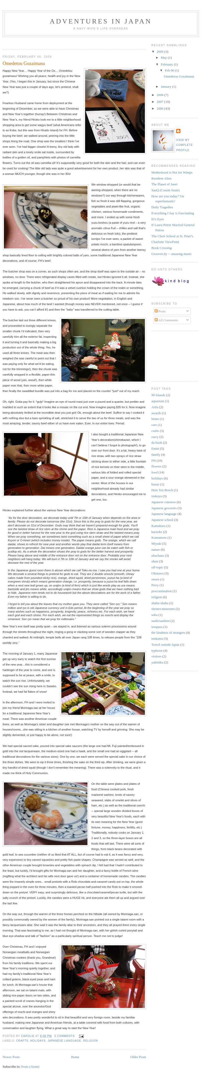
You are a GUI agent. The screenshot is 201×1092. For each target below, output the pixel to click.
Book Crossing (161, 248)
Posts (160, 311)
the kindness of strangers (168, 632)
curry (154, 437)
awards (156, 413)
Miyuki (156, 543)
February (167, 64)
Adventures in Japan (101, 21)
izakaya (156, 496)
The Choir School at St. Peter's (172, 236)
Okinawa (157, 573)
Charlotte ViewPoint (165, 242)
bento (155, 419)
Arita (154, 407)
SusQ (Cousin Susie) (165, 190)
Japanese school (162, 520)
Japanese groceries (164, 508)
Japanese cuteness (163, 502)
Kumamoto (159, 537)
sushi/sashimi (160, 621)
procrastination (161, 591)
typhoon (157, 650)
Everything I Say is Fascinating (172, 213)
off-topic (157, 567)
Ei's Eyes (157, 219)
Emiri (155, 448)
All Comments (166, 320)
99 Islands (158, 395)
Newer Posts (11, 1057)
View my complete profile (184, 145)
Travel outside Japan (165, 644)
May (164, 58)
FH (153, 460)
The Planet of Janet (164, 184)
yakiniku (157, 662)
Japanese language (64, 1040)
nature (155, 549)
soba (154, 615)
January (166, 86)
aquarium (157, 401)
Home (75, 1057)
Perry (155, 585)
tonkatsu (157, 638)
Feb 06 (170, 70)
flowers (156, 466)
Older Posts (138, 1057)
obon (154, 561)
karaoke (156, 532)
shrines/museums (163, 609)
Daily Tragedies (162, 207)
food (154, 472)
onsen (155, 579)
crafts (22, 1040)
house (155, 484)
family (155, 454)
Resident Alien (161, 178)
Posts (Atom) (30, 1067)
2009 (160, 52)
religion (90, 1040)
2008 (160, 95)
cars (154, 425)
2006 (160, 108)
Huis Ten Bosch (162, 490)
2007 (160, 102)
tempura (157, 627)
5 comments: (65, 1036)
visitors (156, 656)
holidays (38, 1040)
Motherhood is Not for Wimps (171, 172)
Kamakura (158, 526)
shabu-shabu (159, 603)
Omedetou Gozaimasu (24, 63)
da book (156, 442)
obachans (157, 555)
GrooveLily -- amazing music (171, 254)
